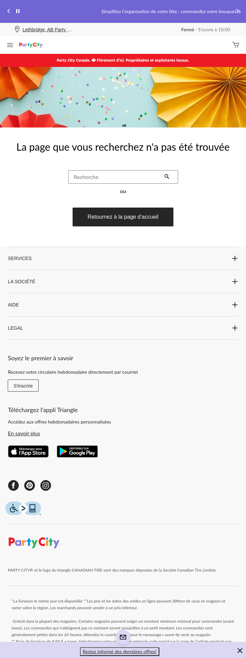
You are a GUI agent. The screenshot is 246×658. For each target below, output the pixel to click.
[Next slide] (237, 11)
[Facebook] (13, 485)
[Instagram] (45, 485)
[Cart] (236, 45)
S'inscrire (23, 386)
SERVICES (123, 258)
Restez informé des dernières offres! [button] (120, 651)
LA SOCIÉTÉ (123, 281)
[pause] (17, 11)
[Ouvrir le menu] (10, 45)
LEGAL (123, 328)
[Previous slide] (8, 11)
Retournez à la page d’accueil (123, 217)
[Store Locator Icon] (17, 30)
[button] (167, 177)
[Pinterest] (29, 485)
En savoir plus (24, 433)
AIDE (123, 304)
